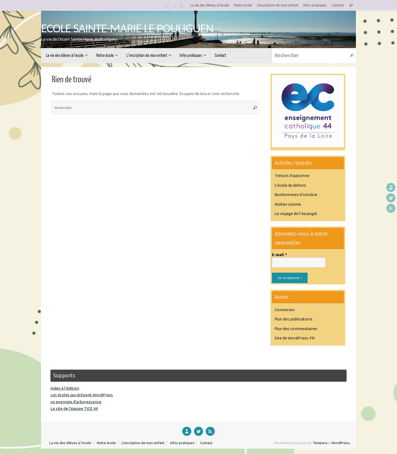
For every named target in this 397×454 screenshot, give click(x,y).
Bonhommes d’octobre (296, 194)
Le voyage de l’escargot (296, 213)
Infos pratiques (315, 5)
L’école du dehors (290, 185)
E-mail (279, 254)
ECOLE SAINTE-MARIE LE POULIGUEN (127, 28)
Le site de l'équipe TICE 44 (74, 408)
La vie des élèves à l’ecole (209, 5)
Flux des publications (293, 319)
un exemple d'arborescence (75, 402)
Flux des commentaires (296, 328)
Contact (338, 5)
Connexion (285, 309)
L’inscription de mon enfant (278, 5)
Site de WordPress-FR (295, 338)
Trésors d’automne (292, 175)
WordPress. (341, 443)
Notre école (243, 5)
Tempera (320, 443)
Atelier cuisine (288, 204)
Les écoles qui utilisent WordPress (81, 395)
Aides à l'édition (64, 388)
